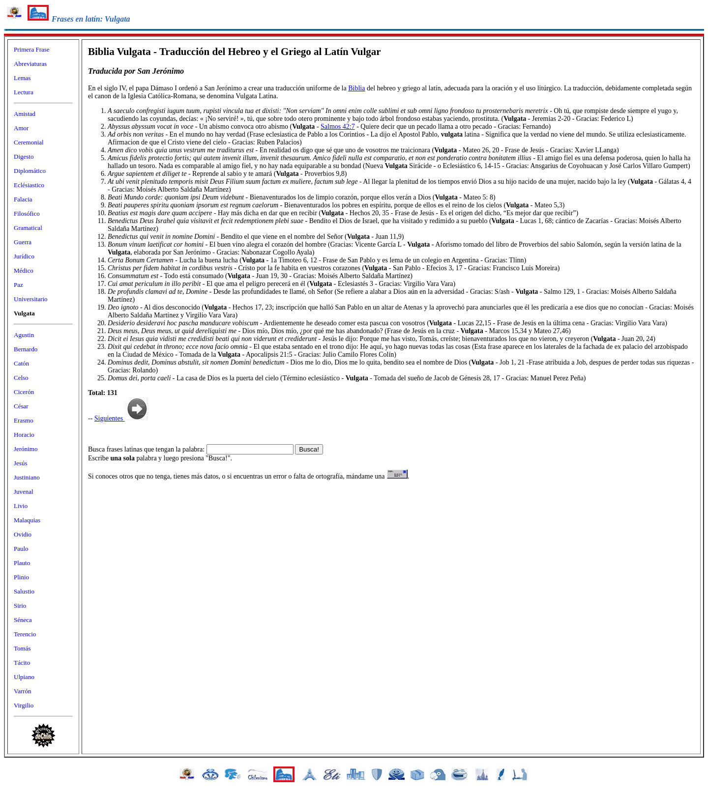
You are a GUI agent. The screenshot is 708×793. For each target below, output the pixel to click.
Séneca (23, 619)
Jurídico (24, 256)
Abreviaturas (30, 63)
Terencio (25, 634)
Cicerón (24, 392)
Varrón (22, 691)
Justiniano (27, 477)
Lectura (23, 92)
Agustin (24, 335)
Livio (21, 506)
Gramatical (28, 227)
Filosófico (27, 213)
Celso (21, 377)
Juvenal (23, 491)
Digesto (23, 156)
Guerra (22, 242)
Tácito (22, 662)
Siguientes (121, 418)
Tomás (22, 648)
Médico (23, 270)
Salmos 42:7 (338, 126)
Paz (18, 284)
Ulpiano (24, 676)
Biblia (356, 88)
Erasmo (23, 420)
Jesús (20, 463)
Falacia (23, 199)
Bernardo (25, 349)
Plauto (22, 562)
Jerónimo (25, 449)
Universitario (31, 299)
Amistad (24, 113)
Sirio (20, 605)
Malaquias (27, 520)
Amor (21, 128)
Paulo (21, 548)
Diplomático (30, 170)
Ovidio (22, 534)
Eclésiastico (29, 185)
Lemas (22, 78)
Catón (21, 363)
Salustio (24, 591)
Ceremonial (29, 142)
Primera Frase (32, 49)
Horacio (24, 434)
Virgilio (23, 705)
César (21, 406)
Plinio (21, 577)
